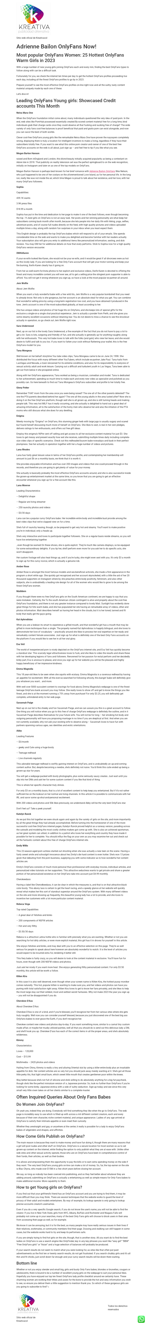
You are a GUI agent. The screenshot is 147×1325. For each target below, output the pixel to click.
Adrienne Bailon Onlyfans (102, 171)
